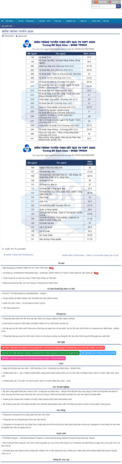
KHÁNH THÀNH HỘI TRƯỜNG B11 (18, 255)
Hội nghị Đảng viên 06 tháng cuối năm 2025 (98, 353)
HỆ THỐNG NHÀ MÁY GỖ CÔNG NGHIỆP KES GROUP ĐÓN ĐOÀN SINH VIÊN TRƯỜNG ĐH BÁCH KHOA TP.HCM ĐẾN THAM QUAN (55, 404)
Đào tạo (59, 21)
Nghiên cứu (72, 21)
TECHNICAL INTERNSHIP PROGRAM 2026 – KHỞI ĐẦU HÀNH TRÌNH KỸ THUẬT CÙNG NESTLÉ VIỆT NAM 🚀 (50, 273)
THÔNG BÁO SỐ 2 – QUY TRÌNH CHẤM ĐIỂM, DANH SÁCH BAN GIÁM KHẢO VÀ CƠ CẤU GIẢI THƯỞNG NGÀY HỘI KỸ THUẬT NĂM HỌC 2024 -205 (60, 374)
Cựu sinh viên (8, 26)
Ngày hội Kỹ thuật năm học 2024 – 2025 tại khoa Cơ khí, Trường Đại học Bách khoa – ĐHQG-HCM (40, 368)
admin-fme (22, 36)
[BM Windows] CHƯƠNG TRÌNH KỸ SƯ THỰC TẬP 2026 (27, 268)
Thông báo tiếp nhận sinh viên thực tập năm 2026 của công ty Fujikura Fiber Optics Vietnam (38, 319)
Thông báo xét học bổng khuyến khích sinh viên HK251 (23, 420)
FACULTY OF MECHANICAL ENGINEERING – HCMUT (24, 293)
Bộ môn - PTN (45, 21)
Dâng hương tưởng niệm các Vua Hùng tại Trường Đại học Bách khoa (29, 283)
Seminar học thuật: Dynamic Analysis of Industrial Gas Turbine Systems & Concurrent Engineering (40, 353)
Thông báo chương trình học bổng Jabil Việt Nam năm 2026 (25, 415)
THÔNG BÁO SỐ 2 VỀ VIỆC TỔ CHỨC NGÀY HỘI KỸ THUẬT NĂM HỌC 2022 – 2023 (36, 381)
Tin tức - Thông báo (27, 21)
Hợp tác (85, 21)
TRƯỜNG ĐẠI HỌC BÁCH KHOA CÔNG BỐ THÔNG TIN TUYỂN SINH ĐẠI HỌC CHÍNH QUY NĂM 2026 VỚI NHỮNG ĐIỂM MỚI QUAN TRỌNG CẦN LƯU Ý (59, 452)
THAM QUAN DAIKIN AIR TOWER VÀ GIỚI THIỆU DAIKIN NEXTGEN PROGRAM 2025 (36, 399)
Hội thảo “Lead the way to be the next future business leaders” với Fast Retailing (33, 358)
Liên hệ (106, 21)
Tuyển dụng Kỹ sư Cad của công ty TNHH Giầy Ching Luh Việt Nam (28, 278)
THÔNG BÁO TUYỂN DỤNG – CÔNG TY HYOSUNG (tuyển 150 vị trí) (90, 255)
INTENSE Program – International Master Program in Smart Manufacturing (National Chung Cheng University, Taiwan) (48, 438)
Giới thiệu (11, 21)
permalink (22, 249)
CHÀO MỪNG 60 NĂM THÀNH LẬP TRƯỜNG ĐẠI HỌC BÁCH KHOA (29, 298)
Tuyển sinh (96, 21)
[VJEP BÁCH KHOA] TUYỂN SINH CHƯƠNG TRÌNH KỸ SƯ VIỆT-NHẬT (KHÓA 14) (34, 323)
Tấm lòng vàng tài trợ (10, 308)
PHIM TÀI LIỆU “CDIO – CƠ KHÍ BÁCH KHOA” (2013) (23, 303)
